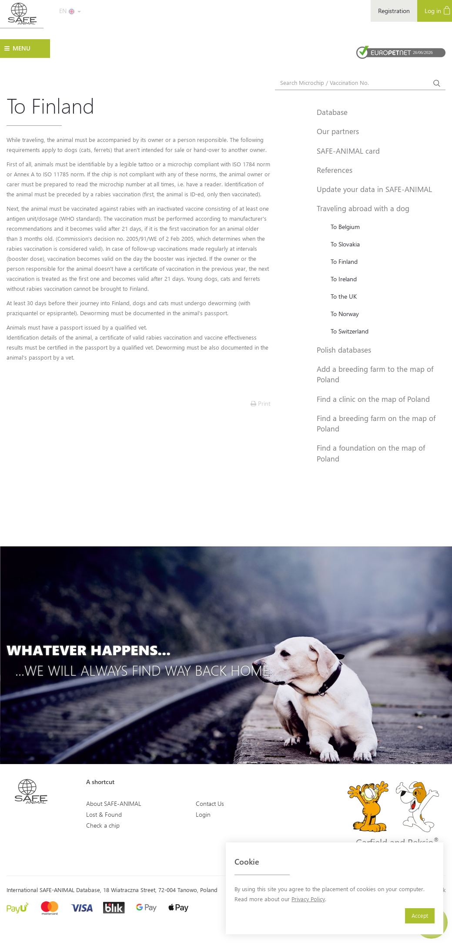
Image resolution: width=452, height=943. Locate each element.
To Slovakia (345, 244)
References (334, 170)
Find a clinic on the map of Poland (373, 399)
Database (332, 112)
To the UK (344, 296)
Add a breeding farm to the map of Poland (375, 374)
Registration (394, 11)
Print (261, 403)
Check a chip (103, 825)
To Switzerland (349, 331)
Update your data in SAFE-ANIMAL (374, 189)
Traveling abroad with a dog (363, 208)
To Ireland (344, 279)
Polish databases (344, 349)
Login (203, 814)
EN (70, 11)
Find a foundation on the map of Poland (371, 453)
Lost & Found (104, 814)
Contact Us (210, 803)
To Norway (345, 314)
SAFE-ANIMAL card (348, 150)
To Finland (344, 261)
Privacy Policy (308, 899)
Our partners (338, 131)
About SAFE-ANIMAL (113, 803)
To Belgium (345, 226)
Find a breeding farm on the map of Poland (376, 423)
